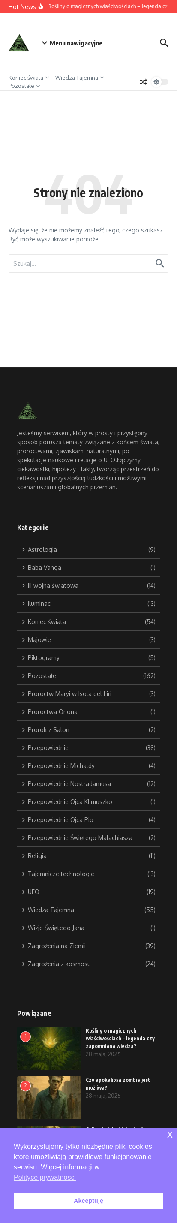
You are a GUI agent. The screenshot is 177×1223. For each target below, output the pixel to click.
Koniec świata (29, 77)
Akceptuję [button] (88, 1200)
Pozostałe (24, 85)
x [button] (170, 1134)
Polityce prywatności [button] (45, 1177)
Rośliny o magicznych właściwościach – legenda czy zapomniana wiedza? (120, 1038)
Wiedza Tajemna (79, 77)
